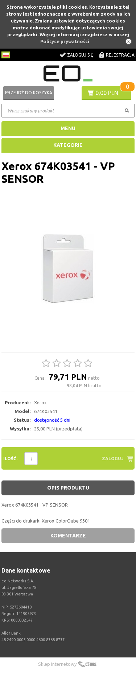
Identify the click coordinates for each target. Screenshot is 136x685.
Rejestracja (120, 55)
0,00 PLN (106, 93)
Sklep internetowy (57, 664)
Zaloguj (113, 458)
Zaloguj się (80, 55)
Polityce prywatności (64, 41)
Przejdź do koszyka (28, 92)
